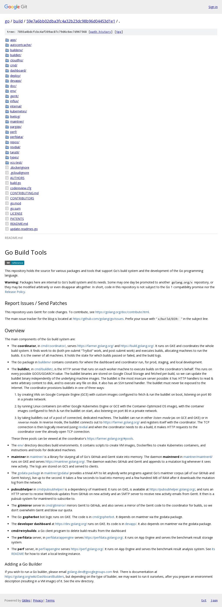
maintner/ (17, 121)
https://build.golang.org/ (137, 346)
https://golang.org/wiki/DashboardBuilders (34, 576)
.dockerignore (19, 167)
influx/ (14, 101)
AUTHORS (17, 178)
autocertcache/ (20, 45)
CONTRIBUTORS (22, 198)
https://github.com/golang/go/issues (98, 319)
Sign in (213, 7)
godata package (29, 473)
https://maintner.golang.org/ (65, 461)
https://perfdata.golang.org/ (104, 537)
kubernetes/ (18, 111)
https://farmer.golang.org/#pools (110, 438)
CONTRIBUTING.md (24, 193)
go (7, 21)
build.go (15, 183)
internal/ (16, 106)
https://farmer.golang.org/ (95, 346)
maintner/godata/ (56, 473)
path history (100, 32)
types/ (14, 157)
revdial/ (15, 147)
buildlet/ (15, 55)
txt (203, 600)
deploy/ (15, 76)
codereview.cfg (20, 188)
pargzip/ (15, 127)
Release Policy (15, 292)
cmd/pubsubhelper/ (50, 489)
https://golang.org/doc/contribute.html (122, 312)
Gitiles (26, 600)
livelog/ (15, 116)
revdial (83, 427)
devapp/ (15, 81)
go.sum (15, 208)
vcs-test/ (16, 162)
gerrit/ (14, 96)
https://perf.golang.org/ (87, 549)
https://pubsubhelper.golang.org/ (172, 489)
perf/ (13, 132)
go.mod (15, 203)
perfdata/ (16, 137)
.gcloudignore (19, 173)
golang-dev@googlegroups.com (89, 572)
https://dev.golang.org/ (71, 524)
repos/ (14, 142)
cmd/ (13, 65)
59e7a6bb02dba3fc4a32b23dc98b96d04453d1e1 (70, 21)
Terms (50, 600)
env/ (13, 91)
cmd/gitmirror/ (56, 505)
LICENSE (16, 213)
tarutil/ (14, 152)
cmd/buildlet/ (43, 369)
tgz (118, 32)
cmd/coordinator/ (53, 346)
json (214, 600)
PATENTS (17, 219)
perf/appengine (49, 549)
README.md (19, 224)
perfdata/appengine (60, 537)
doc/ (13, 86)
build (18, 21)
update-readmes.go (24, 229)
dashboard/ (18, 70)
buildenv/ (16, 50)
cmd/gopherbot (103, 517)
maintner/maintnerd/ (197, 457)
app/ (13, 40)
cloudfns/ (16, 60)
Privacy (38, 600)
